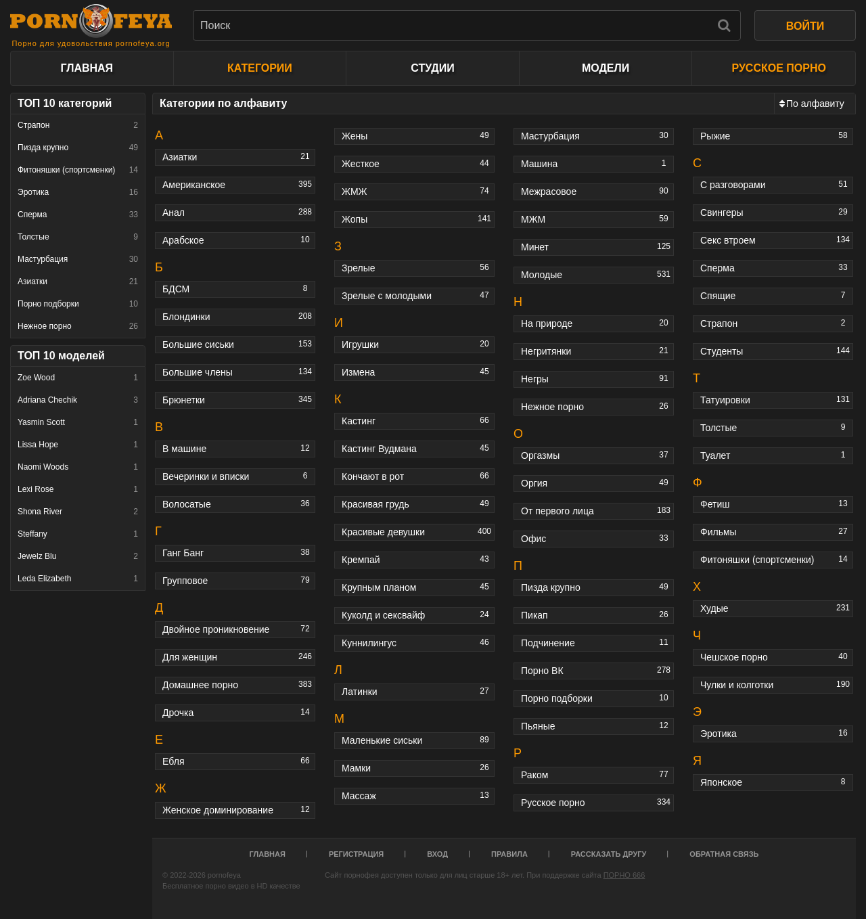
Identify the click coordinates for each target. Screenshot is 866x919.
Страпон (78, 125)
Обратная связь (723, 854)
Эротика (78, 192)
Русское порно (778, 68)
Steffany (78, 534)
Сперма (78, 214)
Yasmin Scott (78, 422)
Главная (86, 68)
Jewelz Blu (78, 556)
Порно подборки (78, 304)
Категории (259, 68)
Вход (437, 854)
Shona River (78, 511)
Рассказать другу (609, 854)
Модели (605, 68)
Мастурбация (78, 259)
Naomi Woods (78, 467)
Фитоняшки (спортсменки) (78, 170)
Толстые (78, 237)
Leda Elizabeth (78, 578)
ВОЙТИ (805, 26)
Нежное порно (78, 326)
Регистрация (356, 854)
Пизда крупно (78, 147)
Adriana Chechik (78, 400)
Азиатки (78, 281)
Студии (432, 68)
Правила (509, 854)
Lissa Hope (78, 444)
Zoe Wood (78, 377)
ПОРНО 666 (624, 875)
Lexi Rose (78, 489)
